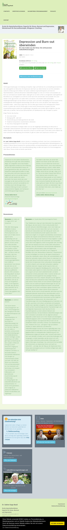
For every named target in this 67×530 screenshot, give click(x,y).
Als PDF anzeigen (10, 490)
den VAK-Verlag (49, 63)
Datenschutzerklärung (58, 506)
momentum (6, 488)
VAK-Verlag (34, 61)
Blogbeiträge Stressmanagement (37, 11)
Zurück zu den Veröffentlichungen (31, 76)
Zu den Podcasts (10, 460)
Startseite (7, 11)
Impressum (61, 504)
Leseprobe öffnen (26, 68)
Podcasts (53, 11)
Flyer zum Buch (40, 68)
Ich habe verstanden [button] (57, 523)
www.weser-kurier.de (51, 193)
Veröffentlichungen (18, 11)
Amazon (59, 63)
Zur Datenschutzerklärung (11, 527)
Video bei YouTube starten (45, 442)
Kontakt (6, 20)
